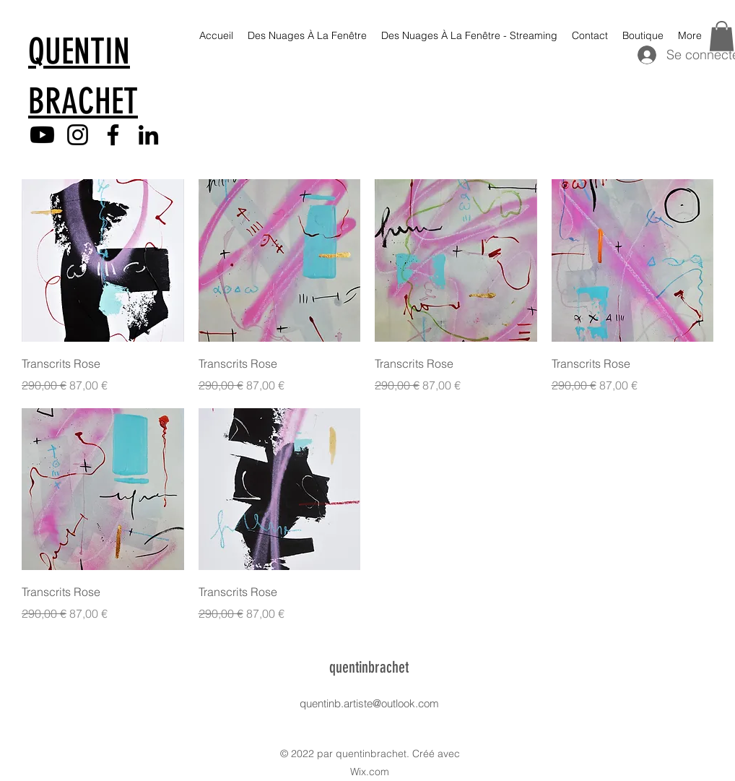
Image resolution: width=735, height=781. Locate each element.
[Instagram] (78, 135)
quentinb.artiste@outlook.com (369, 703)
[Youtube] (42, 135)
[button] (721, 36)
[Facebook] (113, 135)
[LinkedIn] (148, 135)
